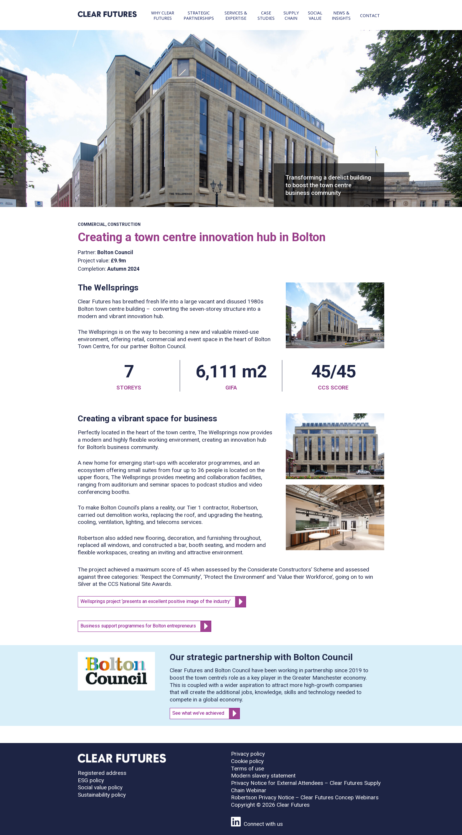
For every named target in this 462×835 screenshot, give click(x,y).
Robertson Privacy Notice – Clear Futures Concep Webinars (305, 797)
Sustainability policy (102, 794)
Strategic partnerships (199, 15)
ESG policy (91, 780)
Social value (315, 15)
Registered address (102, 773)
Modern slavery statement (263, 775)
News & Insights (341, 15)
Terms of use (247, 768)
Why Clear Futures (162, 15)
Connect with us (257, 824)
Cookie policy (247, 761)
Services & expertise (236, 15)
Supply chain (291, 15)
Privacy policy (248, 753)
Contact (370, 15)
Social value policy (100, 787)
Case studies (266, 15)
